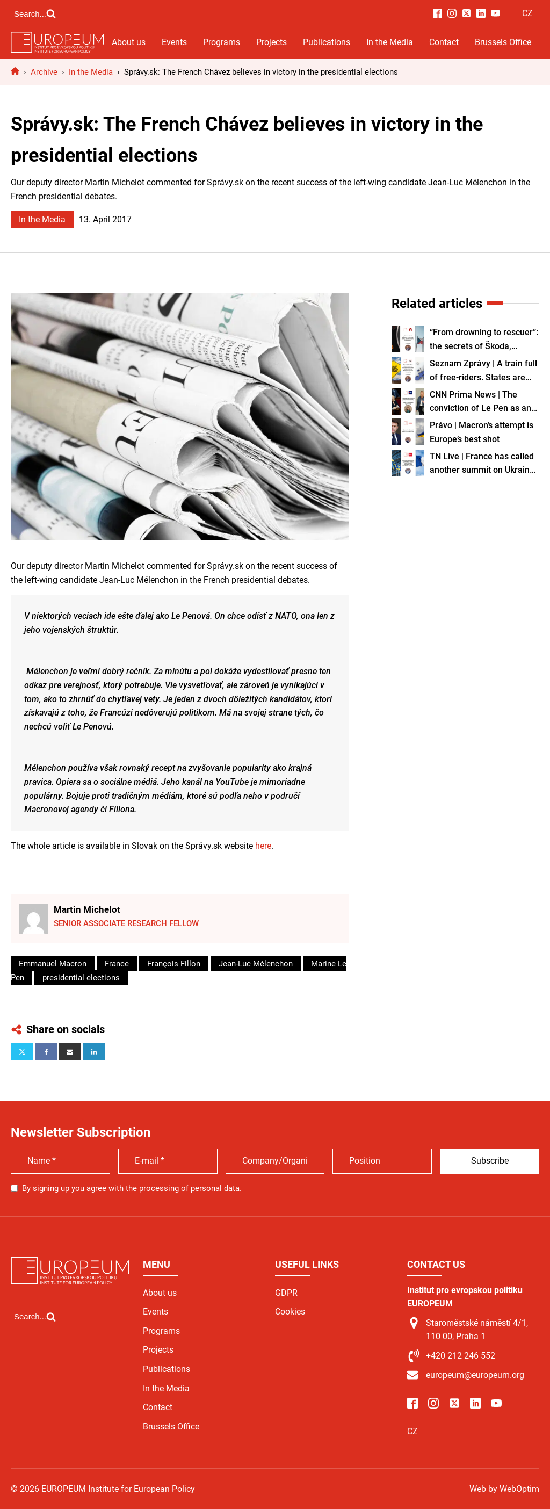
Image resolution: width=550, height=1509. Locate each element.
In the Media (389, 42)
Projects (271, 42)
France (117, 964)
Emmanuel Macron (52, 964)
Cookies (290, 1311)
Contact (444, 42)
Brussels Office (503, 42)
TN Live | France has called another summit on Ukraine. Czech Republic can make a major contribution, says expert (483, 464)
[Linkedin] (94, 1051)
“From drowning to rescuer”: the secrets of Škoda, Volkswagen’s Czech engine (484, 340)
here (263, 846)
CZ (527, 13)
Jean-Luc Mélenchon (256, 964)
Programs (221, 42)
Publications (326, 42)
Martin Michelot (87, 909)
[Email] (70, 1051)
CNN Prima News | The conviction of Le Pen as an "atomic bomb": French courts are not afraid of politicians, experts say (480, 402)
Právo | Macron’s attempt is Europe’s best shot (481, 432)
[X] (22, 1051)
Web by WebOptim (504, 1489)
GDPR (286, 1293)
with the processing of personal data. (175, 1188)
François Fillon (173, 964)
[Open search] (35, 13)
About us (129, 42)
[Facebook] (46, 1051)
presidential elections (81, 978)
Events (174, 42)
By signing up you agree (132, 1188)
